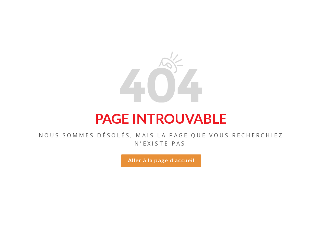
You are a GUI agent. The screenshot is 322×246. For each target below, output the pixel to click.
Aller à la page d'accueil (161, 160)
